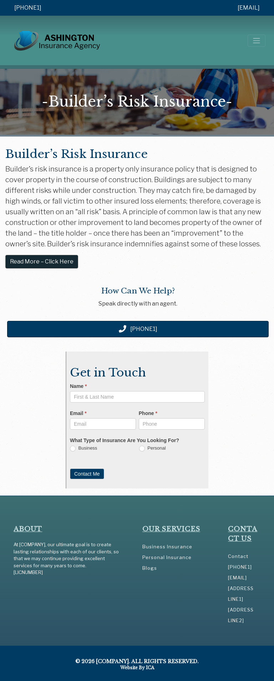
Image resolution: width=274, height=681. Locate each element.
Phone (148, 413)
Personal (152, 448)
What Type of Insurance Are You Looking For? (124, 440)
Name (78, 386)
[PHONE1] (27, 7)
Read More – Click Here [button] (41, 261)
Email (78, 413)
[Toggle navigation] (256, 41)
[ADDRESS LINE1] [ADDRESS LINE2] (241, 604)
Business (83, 448)
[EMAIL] (249, 7)
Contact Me (87, 474)
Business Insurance (167, 546)
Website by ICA (137, 667)
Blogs (149, 568)
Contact (238, 556)
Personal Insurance (167, 557)
